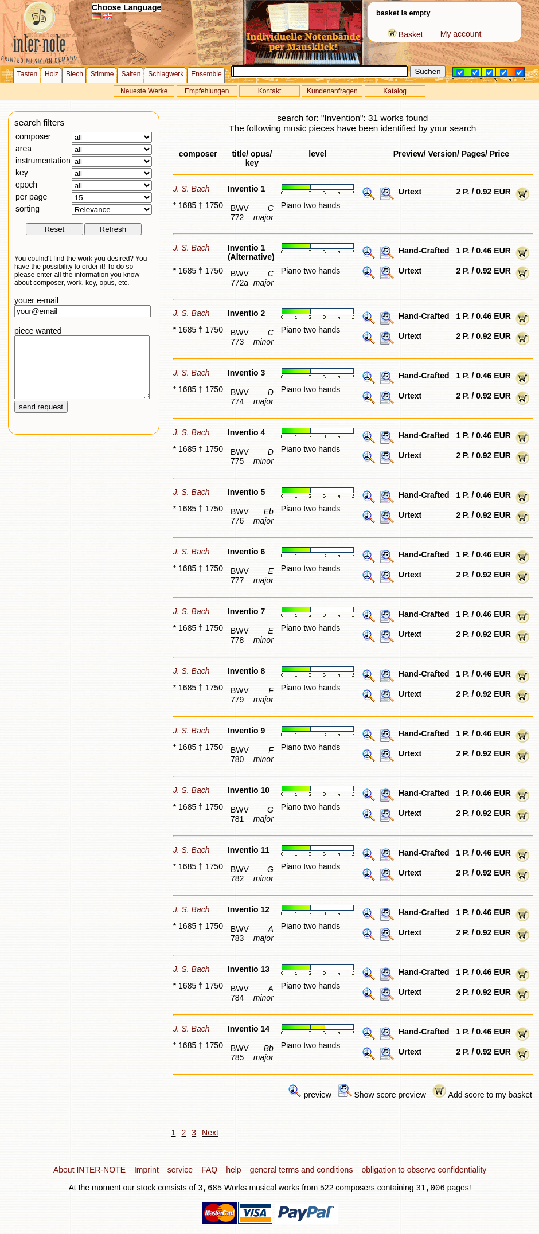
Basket (405, 34)
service (180, 1169)
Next (210, 1132)
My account (461, 33)
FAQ (209, 1169)
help (233, 1169)
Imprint (146, 1169)
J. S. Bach (191, 188)
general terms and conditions (301, 1169)
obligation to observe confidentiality (423, 1169)
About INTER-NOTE (89, 1169)
